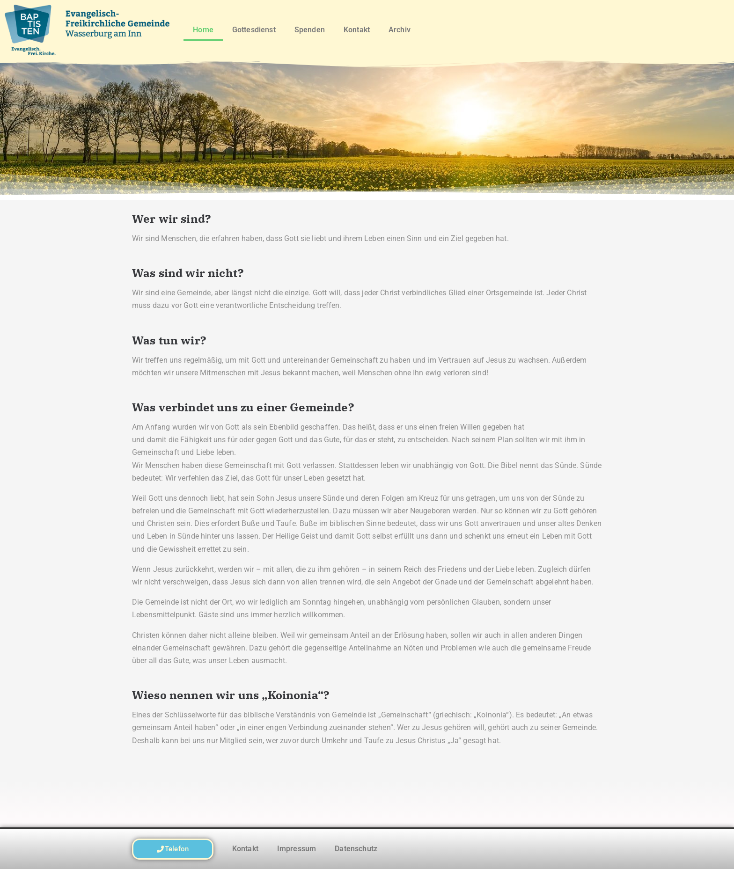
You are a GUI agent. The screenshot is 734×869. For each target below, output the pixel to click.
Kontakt (357, 29)
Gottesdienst (254, 29)
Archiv (400, 29)
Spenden (309, 29)
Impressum (296, 848)
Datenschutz (356, 848)
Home (203, 29)
